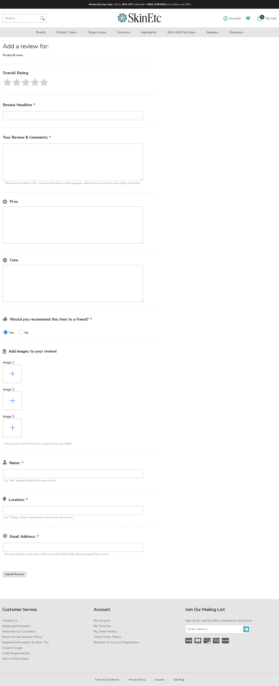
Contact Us (10, 621)
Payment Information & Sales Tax (25, 642)
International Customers (19, 631)
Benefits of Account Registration (116, 642)
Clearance (236, 32)
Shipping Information (16, 626)
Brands (41, 32)
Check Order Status (107, 637)
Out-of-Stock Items (15, 659)
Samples (212, 32)
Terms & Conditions (107, 679)
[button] (7, 82)
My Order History (105, 631)
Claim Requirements (16, 653)
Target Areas (97, 32)
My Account (102, 621)
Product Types (67, 32)
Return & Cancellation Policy (22, 637)
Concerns (123, 32)
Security (159, 679)
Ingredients (149, 32)
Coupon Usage (12, 648)
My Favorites (102, 626)
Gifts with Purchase (181, 32)
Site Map (179, 679)
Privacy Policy (137, 679)
